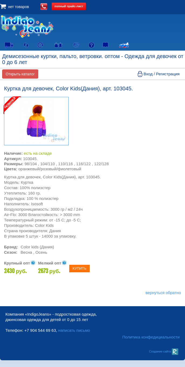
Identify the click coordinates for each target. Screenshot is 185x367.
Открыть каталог (20, 74)
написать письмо (74, 330)
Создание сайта (163, 351)
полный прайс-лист (68, 6)
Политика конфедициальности (151, 337)
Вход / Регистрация (162, 74)
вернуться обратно (163, 292)
